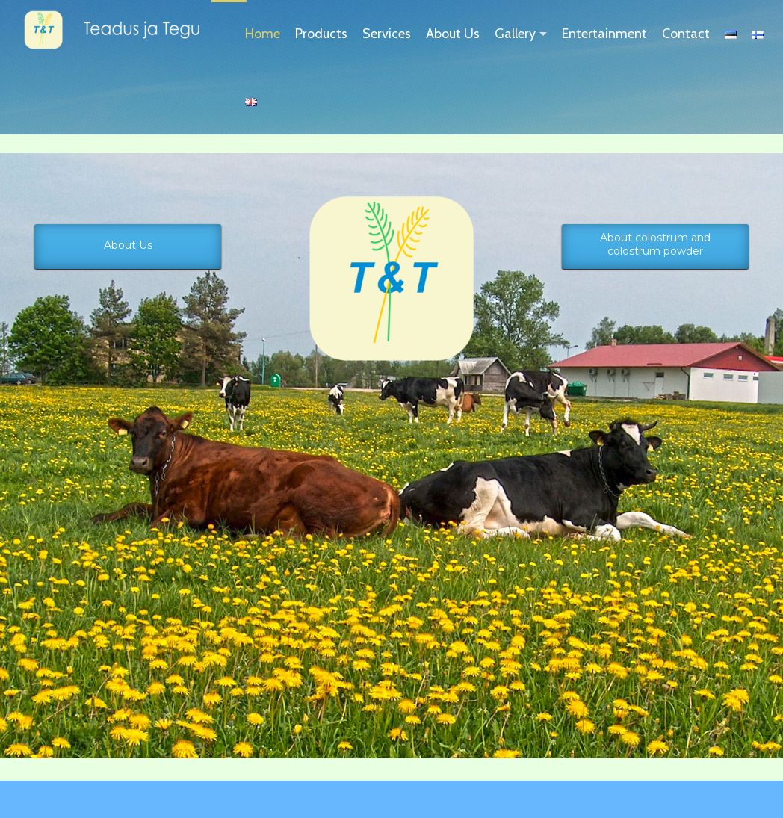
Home (262, 33)
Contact (686, 33)
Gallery (515, 33)
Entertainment (604, 33)
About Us (453, 33)
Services (386, 33)
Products (321, 33)
